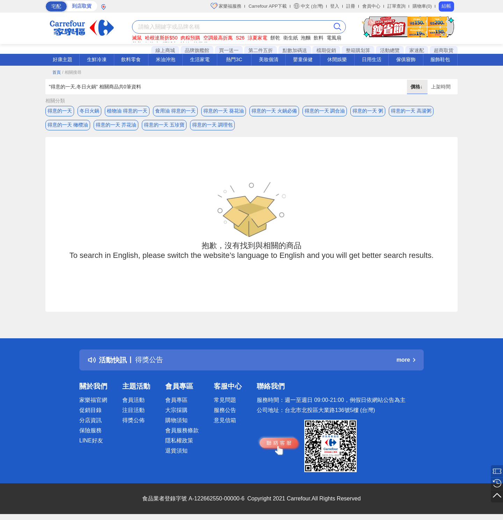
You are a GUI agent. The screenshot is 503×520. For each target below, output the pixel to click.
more (405, 360)
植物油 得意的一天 (127, 111)
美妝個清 (268, 59)
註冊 (350, 6)
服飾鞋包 (440, 59)
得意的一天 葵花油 (223, 111)
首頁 (56, 72)
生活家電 (200, 59)
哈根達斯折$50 (161, 38)
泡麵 (306, 38)
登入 (334, 6)
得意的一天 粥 (367, 111)
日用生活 (371, 59)
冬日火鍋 (89, 111)
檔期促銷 (326, 50)
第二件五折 (260, 50)
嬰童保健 (303, 59)
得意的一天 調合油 (325, 111)
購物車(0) (422, 6)
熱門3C (234, 59)
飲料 (318, 38)
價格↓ (417, 86)
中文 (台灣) (308, 6)
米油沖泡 (165, 59)
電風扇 (334, 38)
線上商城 (165, 50)
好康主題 (62, 59)
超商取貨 (443, 50)
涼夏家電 (257, 38)
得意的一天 (60, 111)
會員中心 (371, 6)
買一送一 (229, 50)
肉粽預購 (190, 38)
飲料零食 (131, 59)
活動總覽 (390, 50)
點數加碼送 (295, 50)
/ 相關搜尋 (71, 72)
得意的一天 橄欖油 (68, 125)
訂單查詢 (396, 6)
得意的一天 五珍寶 (164, 125)
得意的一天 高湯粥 (411, 111)
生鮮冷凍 (97, 59)
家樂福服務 (226, 6)
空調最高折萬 (218, 38)
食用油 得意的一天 (175, 111)
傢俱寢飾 (406, 59)
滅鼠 (137, 38)
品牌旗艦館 (197, 50)
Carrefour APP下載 (267, 6)
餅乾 (275, 38)
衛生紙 (290, 38)
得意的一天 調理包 (212, 125)
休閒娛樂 (337, 59)
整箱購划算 (358, 50)
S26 (240, 38)
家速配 (416, 50)
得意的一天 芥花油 (116, 125)
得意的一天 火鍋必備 (274, 111)
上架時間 (441, 86)
